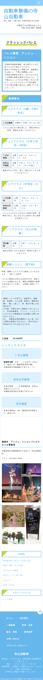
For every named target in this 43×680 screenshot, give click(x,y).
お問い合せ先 (8, 585)
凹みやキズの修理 (10, 570)
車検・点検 (27, 625)
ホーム (9, 618)
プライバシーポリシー (17, 646)
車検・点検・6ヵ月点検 (13, 565)
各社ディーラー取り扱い (13, 575)
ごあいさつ (8, 580)
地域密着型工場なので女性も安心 (17, 561)
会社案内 (24, 618)
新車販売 (28, 632)
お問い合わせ (12, 639)
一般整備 (10, 625)
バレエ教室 (8, 599)
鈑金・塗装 (11, 632)
